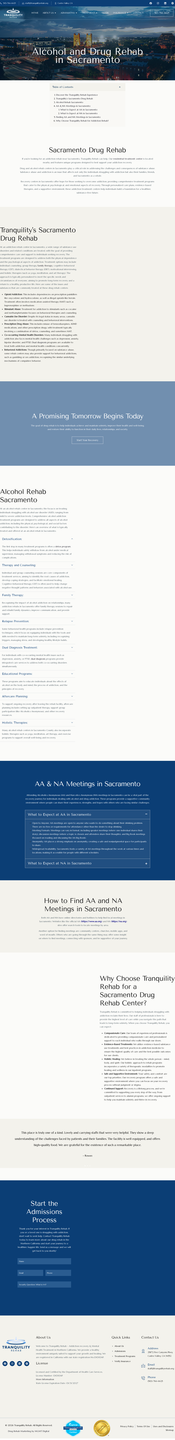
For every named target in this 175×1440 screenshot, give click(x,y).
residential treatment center (128, 158)
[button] (87, 87)
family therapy (45, 265)
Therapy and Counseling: (20, 565)
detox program (63, 546)
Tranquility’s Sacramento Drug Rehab (74, 98)
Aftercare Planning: (16, 697)
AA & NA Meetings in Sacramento (73, 106)
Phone (152, 1378)
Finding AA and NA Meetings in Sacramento (78, 117)
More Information (45, 1381)
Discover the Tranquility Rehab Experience (77, 94)
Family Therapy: (14, 595)
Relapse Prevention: (17, 622)
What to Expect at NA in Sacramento (79, 113)
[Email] (143, 1367)
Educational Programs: (18, 674)
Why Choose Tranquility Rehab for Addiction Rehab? (82, 120)
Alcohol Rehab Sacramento (69, 102)
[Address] (143, 1352)
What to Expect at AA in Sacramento (79, 109)
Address (153, 1350)
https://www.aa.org (91, 923)
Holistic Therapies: (16, 723)
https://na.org (119, 923)
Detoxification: (13, 539)
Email (151, 1366)
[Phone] (143, 1379)
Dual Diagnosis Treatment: (21, 648)
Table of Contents (62, 87)
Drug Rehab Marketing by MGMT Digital (28, 1432)
